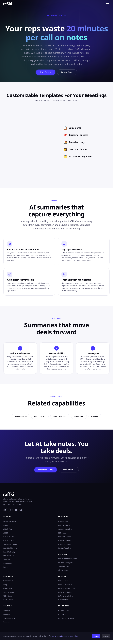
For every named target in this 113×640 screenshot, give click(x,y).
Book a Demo (67, 72)
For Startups (62, 614)
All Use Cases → (64, 570)
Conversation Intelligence (67, 559)
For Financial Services (66, 618)
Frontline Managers (65, 544)
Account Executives (65, 529)
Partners (6, 622)
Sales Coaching (63, 566)
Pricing (5, 567)
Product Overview (9, 522)
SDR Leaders (62, 533)
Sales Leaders (63, 522)
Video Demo (7, 596)
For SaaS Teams (64, 611)
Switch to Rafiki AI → (65, 600)
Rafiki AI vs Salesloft (65, 596)
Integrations (7, 563)
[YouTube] (21, 510)
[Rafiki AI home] (7, 3)
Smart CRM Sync (9, 556)
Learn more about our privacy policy (65, 636)
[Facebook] (16, 510)
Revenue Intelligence (65, 563)
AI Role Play (7, 529)
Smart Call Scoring (10, 544)
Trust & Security (9, 618)
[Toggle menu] (107, 3)
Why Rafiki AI (8, 581)
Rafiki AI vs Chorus (65, 585)
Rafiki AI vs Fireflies (65, 592)
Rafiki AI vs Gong (64, 581)
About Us (6, 611)
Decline (106, 636)
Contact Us (7, 614)
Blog (5, 585)
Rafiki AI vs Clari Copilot (66, 588)
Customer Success (64, 537)
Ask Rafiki (6, 560)
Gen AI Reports (8, 537)
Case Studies (8, 588)
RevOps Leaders (64, 525)
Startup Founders (64, 548)
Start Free (45, 72)
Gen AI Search (8, 541)
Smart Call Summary (10, 548)
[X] (11, 510)
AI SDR (5, 533)
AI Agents (6, 525)
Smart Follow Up (9, 552)
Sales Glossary (8, 592)
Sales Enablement (64, 541)
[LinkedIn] (5, 510)
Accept (96, 636)
